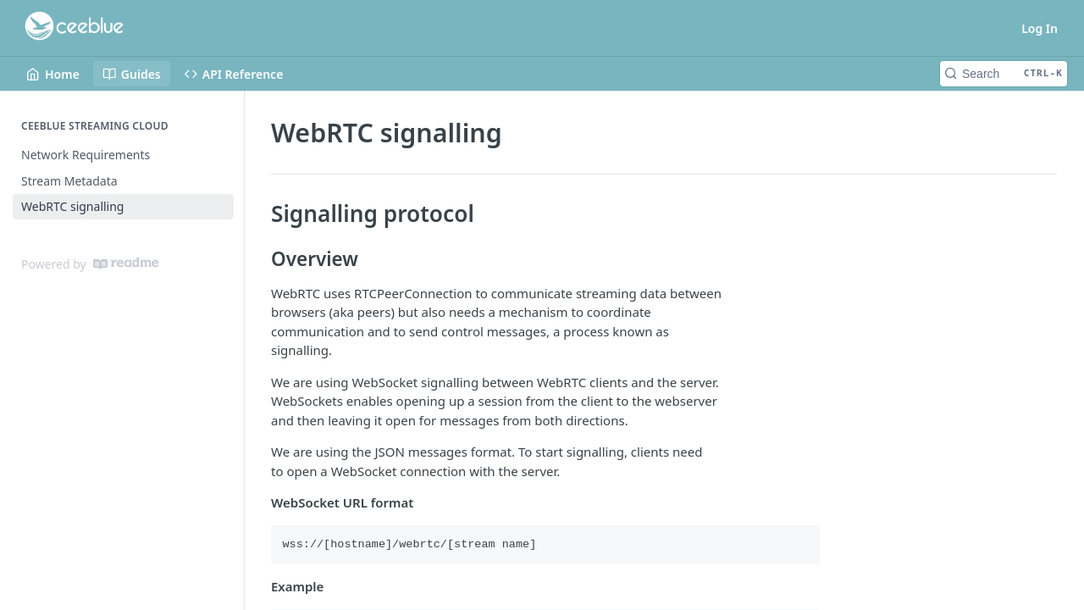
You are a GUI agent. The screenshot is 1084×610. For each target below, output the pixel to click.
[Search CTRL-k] (1003, 73)
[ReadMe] (125, 263)
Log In (1039, 28)
